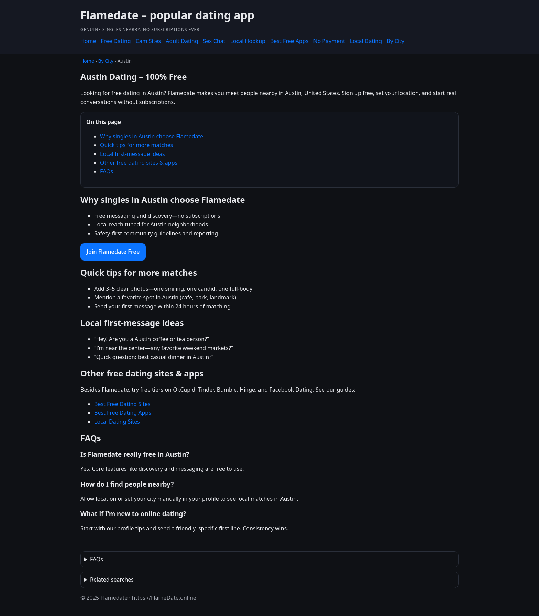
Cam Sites (148, 41)
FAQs (106, 171)
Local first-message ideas (132, 154)
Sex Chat (214, 41)
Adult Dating (182, 41)
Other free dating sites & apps (138, 163)
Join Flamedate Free (113, 251)
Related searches (112, 579)
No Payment (329, 41)
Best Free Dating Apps (122, 412)
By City (395, 41)
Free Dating (116, 41)
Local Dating (366, 41)
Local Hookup (247, 41)
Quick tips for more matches (136, 145)
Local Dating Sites (117, 421)
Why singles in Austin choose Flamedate (151, 136)
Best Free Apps (289, 41)
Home (88, 41)
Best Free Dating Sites (122, 404)
